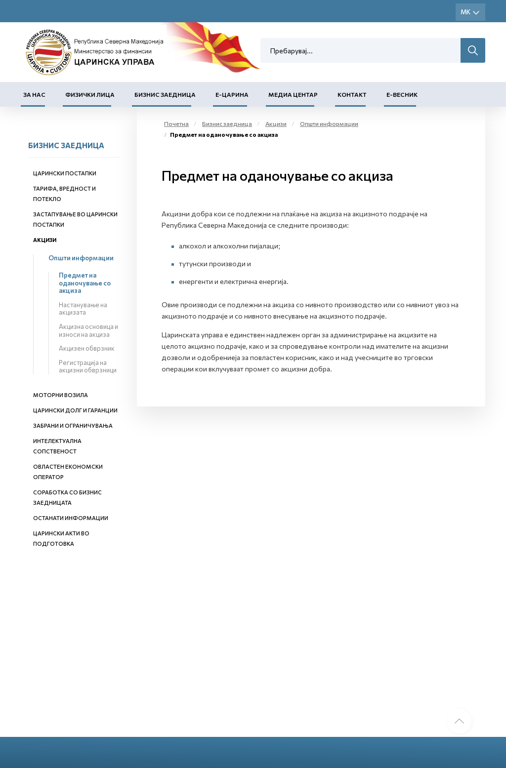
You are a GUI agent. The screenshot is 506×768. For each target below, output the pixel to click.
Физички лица (90, 94)
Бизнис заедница (165, 94)
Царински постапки (64, 173)
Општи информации (81, 258)
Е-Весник (402, 94)
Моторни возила (60, 395)
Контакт (352, 94)
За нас (34, 94)
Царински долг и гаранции (75, 410)
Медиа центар (293, 94)
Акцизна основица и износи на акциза (88, 330)
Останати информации (70, 518)
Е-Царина (232, 94)
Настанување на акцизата (83, 309)
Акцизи (44, 240)
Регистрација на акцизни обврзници (88, 366)
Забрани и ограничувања (73, 425)
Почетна (176, 123)
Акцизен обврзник (87, 348)
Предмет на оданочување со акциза (85, 282)
